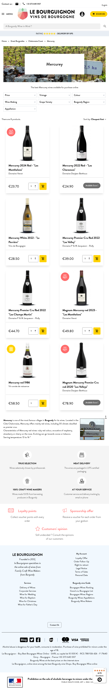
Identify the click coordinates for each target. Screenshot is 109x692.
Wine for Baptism (27, 597)
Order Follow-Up (81, 561)
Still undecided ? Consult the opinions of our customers (54, 537)
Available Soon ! (92, 185)
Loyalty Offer (81, 558)
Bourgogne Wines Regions (81, 594)
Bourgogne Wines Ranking (81, 587)
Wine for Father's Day (27, 604)
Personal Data (81, 575)
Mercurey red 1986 (19, 382)
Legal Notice (81, 568)
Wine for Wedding (27, 594)
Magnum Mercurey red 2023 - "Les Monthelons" (79, 312)
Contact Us (54, 624)
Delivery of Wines (27, 587)
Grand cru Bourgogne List (81, 591)
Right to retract (81, 565)
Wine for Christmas (27, 601)
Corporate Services (27, 591)
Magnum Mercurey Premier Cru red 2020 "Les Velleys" (80, 384)
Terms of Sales (81, 571)
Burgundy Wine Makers (81, 601)
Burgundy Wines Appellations (81, 597)
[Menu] (104, 669)
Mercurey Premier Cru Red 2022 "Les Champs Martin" (27, 312)
